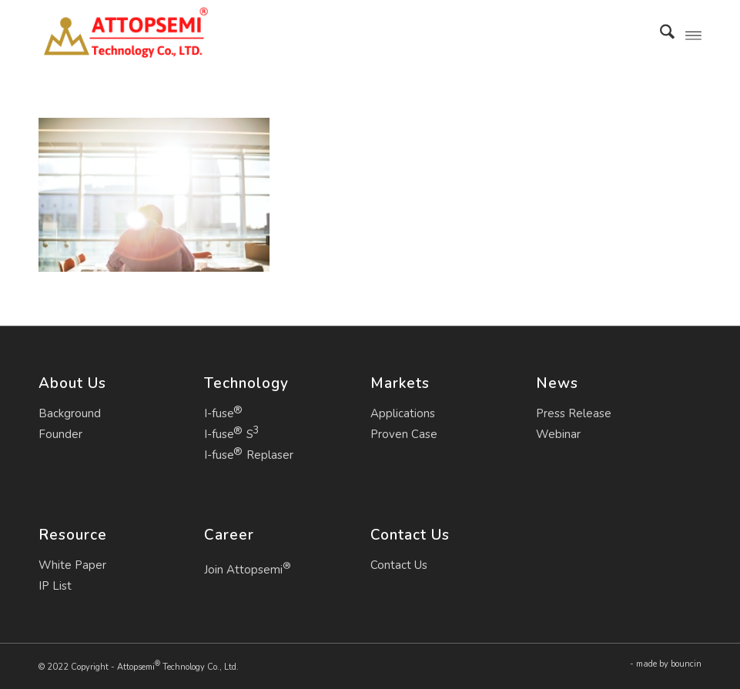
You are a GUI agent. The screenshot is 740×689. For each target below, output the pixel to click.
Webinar (558, 434)
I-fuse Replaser (248, 455)
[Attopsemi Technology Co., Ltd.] (125, 34)
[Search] (660, 34)
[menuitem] (660, 34)
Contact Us (398, 565)
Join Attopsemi (247, 568)
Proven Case (403, 434)
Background (70, 413)
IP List (55, 586)
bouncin (686, 664)
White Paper (72, 565)
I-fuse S (228, 434)
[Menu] (693, 34)
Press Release (573, 413)
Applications (402, 413)
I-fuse (219, 413)
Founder (60, 434)
